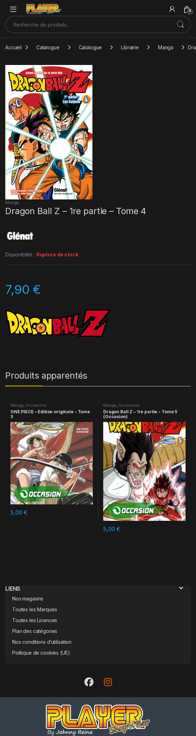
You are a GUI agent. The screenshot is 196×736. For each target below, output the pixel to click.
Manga (165, 47)
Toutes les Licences (34, 620)
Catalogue (48, 47)
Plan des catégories (34, 631)
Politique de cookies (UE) (41, 653)
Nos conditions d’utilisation (41, 642)
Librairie (130, 47)
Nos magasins (27, 599)
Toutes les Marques (34, 609)
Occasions (36, 405)
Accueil (13, 47)
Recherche (180, 24)
